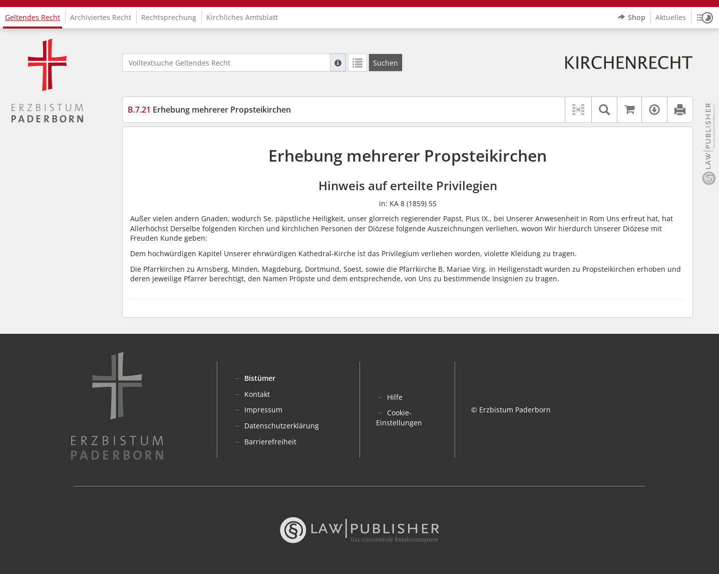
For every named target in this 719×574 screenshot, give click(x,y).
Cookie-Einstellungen (399, 417)
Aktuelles (670, 17)
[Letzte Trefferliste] (357, 63)
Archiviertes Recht (100, 17)
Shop (631, 18)
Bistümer (259, 378)
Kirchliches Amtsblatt (242, 17)
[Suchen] (386, 63)
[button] (705, 17)
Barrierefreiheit (270, 441)
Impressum (263, 409)
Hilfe (395, 397)
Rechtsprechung (168, 17)
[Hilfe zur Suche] (338, 63)
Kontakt (257, 394)
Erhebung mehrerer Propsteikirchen (209, 109)
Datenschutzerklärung (281, 425)
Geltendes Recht (32, 17)
